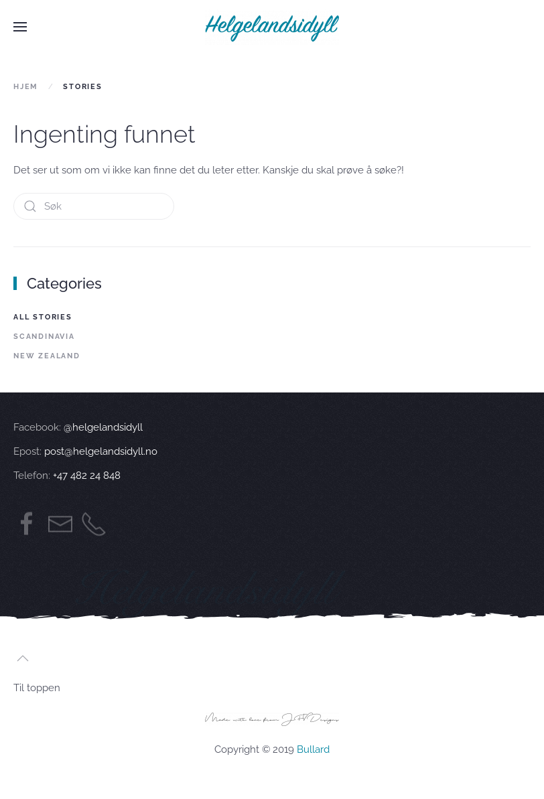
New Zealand (46, 356)
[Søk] (93, 206)
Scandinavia (44, 336)
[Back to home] (272, 27)
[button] (20, 27)
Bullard (313, 749)
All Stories (42, 317)
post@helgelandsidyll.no (100, 451)
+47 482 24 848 (85, 475)
